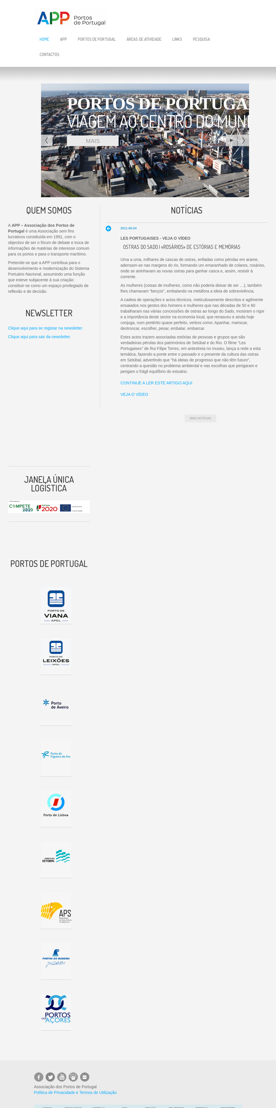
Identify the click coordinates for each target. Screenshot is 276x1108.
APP (63, 39)
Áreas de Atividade (144, 39)
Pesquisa (201, 39)
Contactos (50, 54)
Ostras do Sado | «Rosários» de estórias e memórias (181, 247)
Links (177, 39)
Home (44, 39)
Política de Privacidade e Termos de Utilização (75, 1092)
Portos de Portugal (97, 39)
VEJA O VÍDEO (134, 394)
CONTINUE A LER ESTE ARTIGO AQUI (156, 383)
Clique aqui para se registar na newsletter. (45, 328)
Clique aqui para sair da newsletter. (39, 336)
